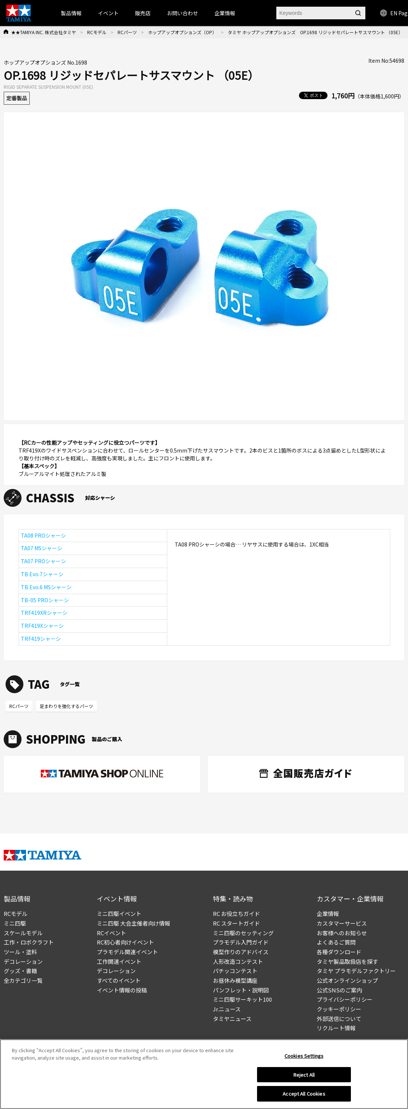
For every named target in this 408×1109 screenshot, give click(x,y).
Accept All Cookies (304, 1093)
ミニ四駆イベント (119, 913)
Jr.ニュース (227, 1009)
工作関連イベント (119, 961)
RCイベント (111, 933)
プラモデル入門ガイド (241, 942)
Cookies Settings (303, 1055)
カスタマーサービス (342, 923)
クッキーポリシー (339, 1009)
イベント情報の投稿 (122, 990)
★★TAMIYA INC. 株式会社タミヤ (43, 32)
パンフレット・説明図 (241, 990)
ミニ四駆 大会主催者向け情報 (133, 923)
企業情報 (328, 913)
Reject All (304, 1074)
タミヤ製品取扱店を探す (347, 961)
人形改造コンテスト (238, 961)
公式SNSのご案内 (339, 990)
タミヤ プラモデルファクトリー (356, 971)
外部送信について (339, 1018)
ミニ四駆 (15, 923)
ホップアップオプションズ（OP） (182, 32)
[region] (204, 1074)
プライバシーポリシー (344, 999)
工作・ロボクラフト (29, 942)
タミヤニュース (232, 1018)
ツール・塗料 (20, 952)
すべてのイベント (119, 980)
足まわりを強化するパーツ (66, 706)
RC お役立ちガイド (236, 913)
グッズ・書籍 (20, 971)
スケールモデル (23, 933)
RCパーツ (127, 32)
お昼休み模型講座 (235, 980)
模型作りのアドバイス (241, 952)
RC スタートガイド (236, 923)
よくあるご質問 (336, 942)
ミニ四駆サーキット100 (242, 999)
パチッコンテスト (235, 971)
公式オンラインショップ (347, 980)
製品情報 (71, 13)
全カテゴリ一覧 (23, 980)
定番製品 (16, 98)
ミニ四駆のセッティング (243, 933)
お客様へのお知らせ (342, 933)
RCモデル (96, 32)
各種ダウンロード (339, 952)
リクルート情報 (336, 1028)
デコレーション (23, 961)
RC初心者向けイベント (125, 942)
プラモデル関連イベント (127, 952)
